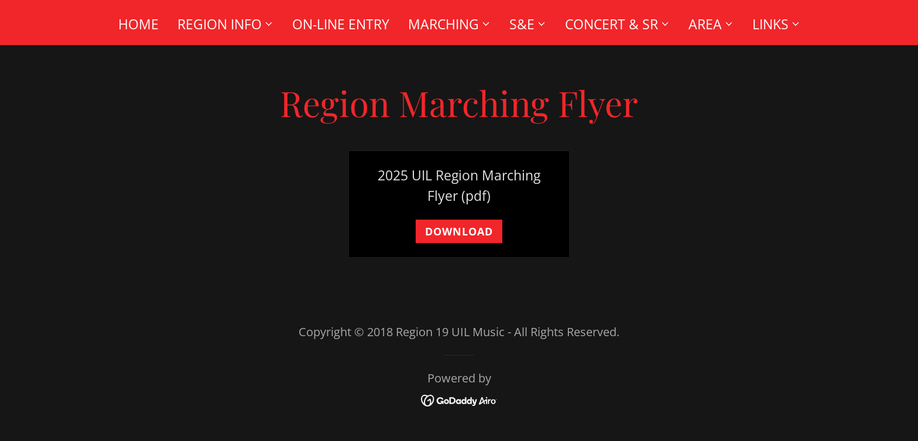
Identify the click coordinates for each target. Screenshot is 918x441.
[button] (225, 24)
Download (459, 231)
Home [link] (138, 24)
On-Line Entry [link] (340, 24)
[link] (459, 398)
